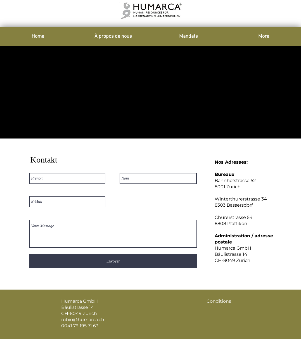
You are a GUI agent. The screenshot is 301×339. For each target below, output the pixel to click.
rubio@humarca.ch (82, 319)
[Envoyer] (113, 261)
